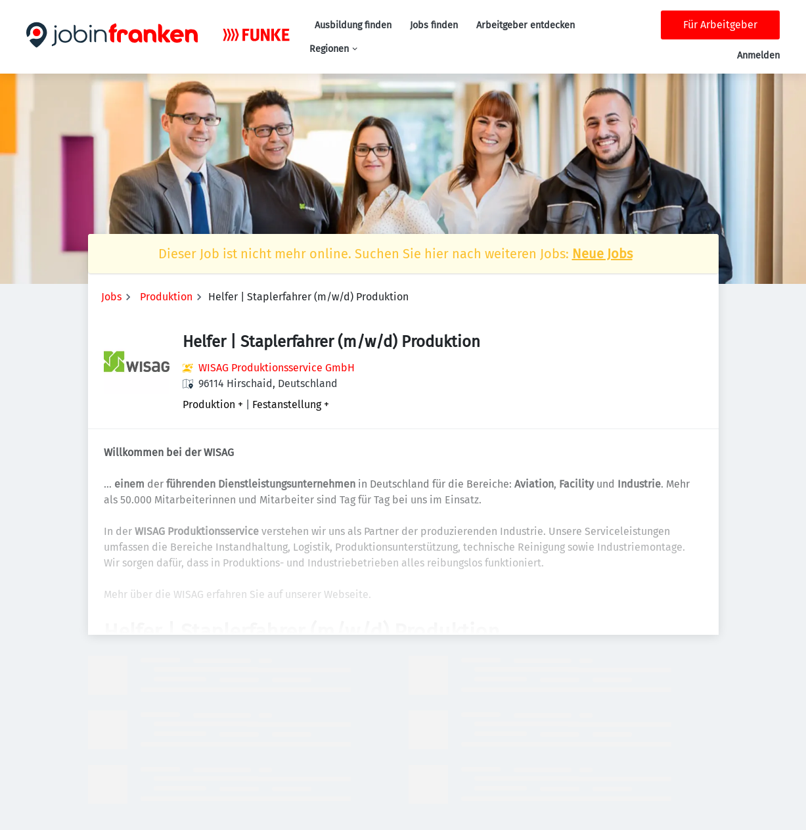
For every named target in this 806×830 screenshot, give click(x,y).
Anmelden (758, 55)
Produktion (166, 296)
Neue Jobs (602, 254)
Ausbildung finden (353, 25)
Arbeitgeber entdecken (525, 25)
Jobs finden (434, 25)
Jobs (111, 296)
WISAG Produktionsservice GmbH (276, 367)
